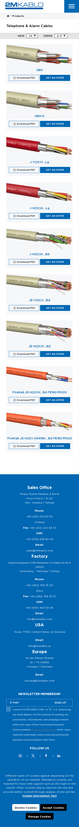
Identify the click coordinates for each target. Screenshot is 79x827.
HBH (39, 70)
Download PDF (25, 77)
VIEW (20, 36)
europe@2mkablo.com (40, 680)
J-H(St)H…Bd (39, 254)
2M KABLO (24, 6)
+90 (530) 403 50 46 (39, 607)
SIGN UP (60, 702)
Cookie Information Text (39, 796)
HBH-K (39, 116)
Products (18, 16)
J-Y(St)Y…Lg (39, 162)
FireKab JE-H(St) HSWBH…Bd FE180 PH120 (39, 438)
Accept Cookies (53, 808)
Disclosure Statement (43, 729)
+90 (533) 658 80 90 (39, 539)
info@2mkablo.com (39, 619)
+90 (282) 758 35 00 (39, 585)
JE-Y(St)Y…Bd (39, 300)
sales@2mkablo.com (39, 550)
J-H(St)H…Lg (40, 208)
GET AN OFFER (55, 77)
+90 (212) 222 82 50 (39, 516)
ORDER (47, 36)
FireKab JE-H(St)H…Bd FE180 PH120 (39, 392)
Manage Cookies (39, 817)
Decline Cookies (26, 808)
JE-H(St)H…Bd (40, 346)
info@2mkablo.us (39, 645)
